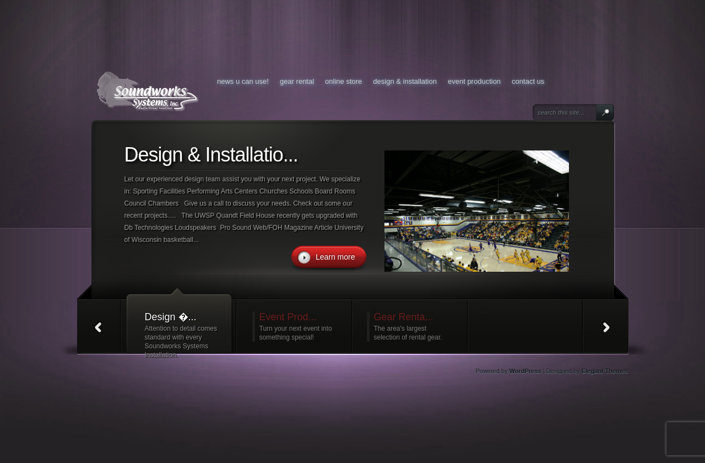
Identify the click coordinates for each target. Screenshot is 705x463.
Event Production (474, 81)
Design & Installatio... (211, 154)
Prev (98, 326)
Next (606, 326)
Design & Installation (405, 81)
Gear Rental (297, 81)
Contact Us (528, 81)
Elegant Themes (605, 371)
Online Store (343, 81)
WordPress (525, 371)
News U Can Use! (243, 81)
